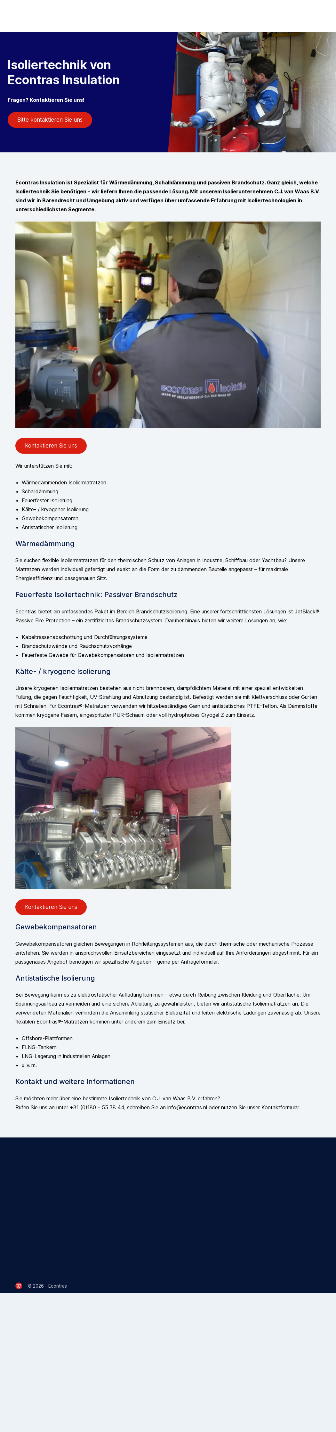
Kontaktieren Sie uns (51, 445)
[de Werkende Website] (18, 1285)
